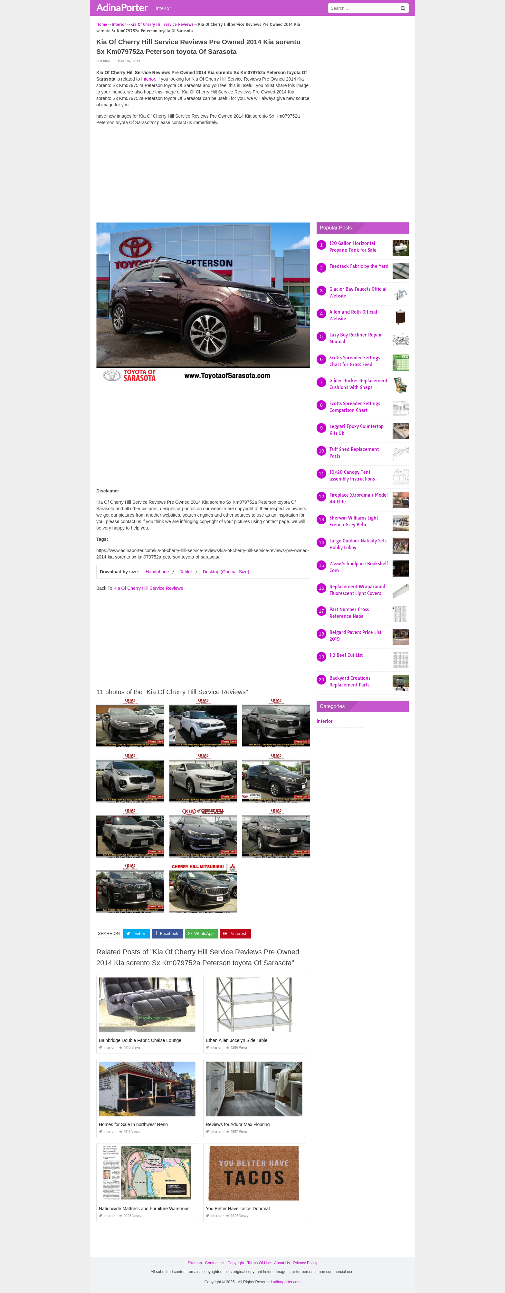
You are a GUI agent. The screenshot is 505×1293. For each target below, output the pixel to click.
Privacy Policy (305, 1263)
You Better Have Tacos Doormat (238, 1208)
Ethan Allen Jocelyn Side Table (236, 1040)
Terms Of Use (259, 1263)
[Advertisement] (203, 176)
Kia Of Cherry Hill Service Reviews (148, 588)
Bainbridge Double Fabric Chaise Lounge (140, 1040)
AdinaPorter (122, 7)
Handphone (157, 571)
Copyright (235, 1263)
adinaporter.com (286, 1282)
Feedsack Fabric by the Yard (358, 266)
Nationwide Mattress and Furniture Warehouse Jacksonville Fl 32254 (167, 1208)
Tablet (186, 571)
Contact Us (214, 1263)
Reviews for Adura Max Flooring (238, 1124)
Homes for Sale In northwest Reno (133, 1124)
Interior (163, 8)
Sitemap (195, 1263)
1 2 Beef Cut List (346, 655)
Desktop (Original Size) (226, 571)
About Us (282, 1263)
